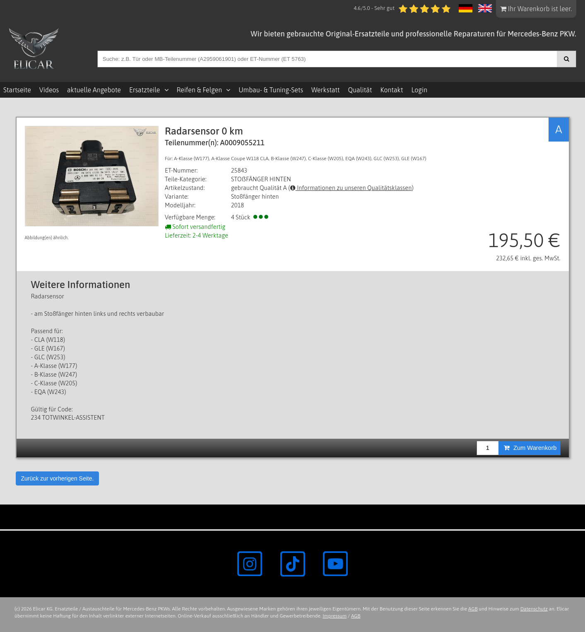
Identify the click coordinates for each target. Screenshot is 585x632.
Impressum (335, 616)
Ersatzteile (144, 90)
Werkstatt (325, 90)
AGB (473, 609)
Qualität (360, 90)
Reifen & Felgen (199, 90)
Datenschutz (534, 609)
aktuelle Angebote (94, 90)
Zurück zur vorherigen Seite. (57, 478)
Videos (49, 90)
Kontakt (391, 90)
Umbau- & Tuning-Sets (270, 90)
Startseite (17, 90)
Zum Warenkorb (530, 448)
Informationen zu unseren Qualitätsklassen (351, 187)
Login (419, 90)
